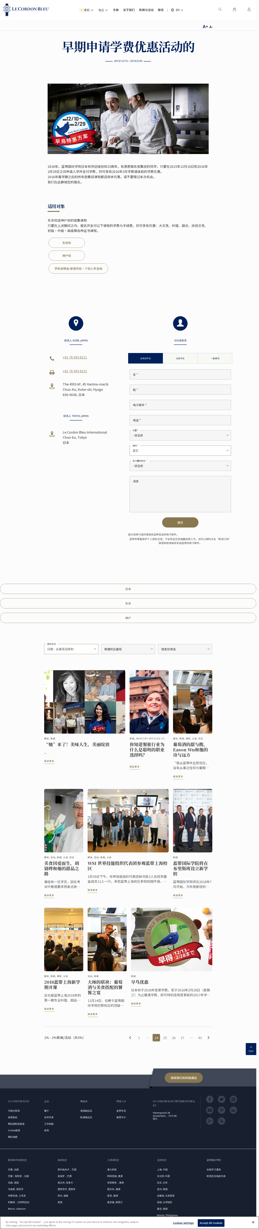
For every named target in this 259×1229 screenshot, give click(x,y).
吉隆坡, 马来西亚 (166, 1195)
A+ (205, 26)
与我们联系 (14, 1110)
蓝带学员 (121, 1110)
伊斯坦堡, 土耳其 (17, 1195)
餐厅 (46, 1110)
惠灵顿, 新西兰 (115, 1202)
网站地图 (12, 1136)
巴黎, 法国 (13, 1169)
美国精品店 (86, 1110)
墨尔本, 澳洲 (113, 1189)
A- (211, 27)
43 (200, 1037)
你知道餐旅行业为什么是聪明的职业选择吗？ (147, 752)
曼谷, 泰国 (162, 1208)
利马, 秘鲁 (63, 1195)
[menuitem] (220, 10)
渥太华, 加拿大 (65, 1182)
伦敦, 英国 (13, 1182)
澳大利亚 (112, 1169)
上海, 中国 (162, 1169)
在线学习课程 (214, 1169)
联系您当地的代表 (216, 1176)
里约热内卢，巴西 (67, 1169)
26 (174, 1037)
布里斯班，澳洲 (115, 1182)
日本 (128, 589)
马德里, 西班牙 (15, 1189)
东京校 (66, 243)
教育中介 (121, 1117)
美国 (60, 1202)
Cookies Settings (183, 1223)
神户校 (66, 255)
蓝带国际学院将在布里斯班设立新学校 (190, 871)
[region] (129, 1222)
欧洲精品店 (86, 1117)
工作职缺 (49, 1123)
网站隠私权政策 (16, 1123)
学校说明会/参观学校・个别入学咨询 (78, 268)
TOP (251, 1049)
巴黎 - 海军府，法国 (18, 1176)
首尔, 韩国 (162, 1189)
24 (156, 1037)
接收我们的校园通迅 (184, 1078)
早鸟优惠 (139, 985)
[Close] (253, 1222)
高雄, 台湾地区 (164, 1202)
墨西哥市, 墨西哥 (66, 1189)
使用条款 (12, 1117)
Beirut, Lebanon (17, 1208)
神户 (128, 618)
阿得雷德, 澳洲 (115, 1176)
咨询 (46, 1130)
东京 (128, 603)
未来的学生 (145, 358)
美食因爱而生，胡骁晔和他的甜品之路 (61, 871)
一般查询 (215, 358)
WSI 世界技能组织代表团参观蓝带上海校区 (127, 869)
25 (165, 1037)
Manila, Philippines (167, 1215)
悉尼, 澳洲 (112, 1195)
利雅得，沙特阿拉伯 (18, 1202)
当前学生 (180, 358)
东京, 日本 (162, 1182)
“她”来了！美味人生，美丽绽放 (77, 747)
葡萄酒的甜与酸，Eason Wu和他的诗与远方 (190, 752)
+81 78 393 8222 (75, 371)
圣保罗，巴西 (65, 1176)
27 (182, 1037)
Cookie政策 (14, 1130)
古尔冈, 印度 (163, 1176)
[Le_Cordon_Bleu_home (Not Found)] (26, 10)
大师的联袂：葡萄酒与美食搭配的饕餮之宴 (105, 990)
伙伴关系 (49, 1117)
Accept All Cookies (211, 1223)
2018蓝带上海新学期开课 (62, 987)
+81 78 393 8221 (75, 357)
